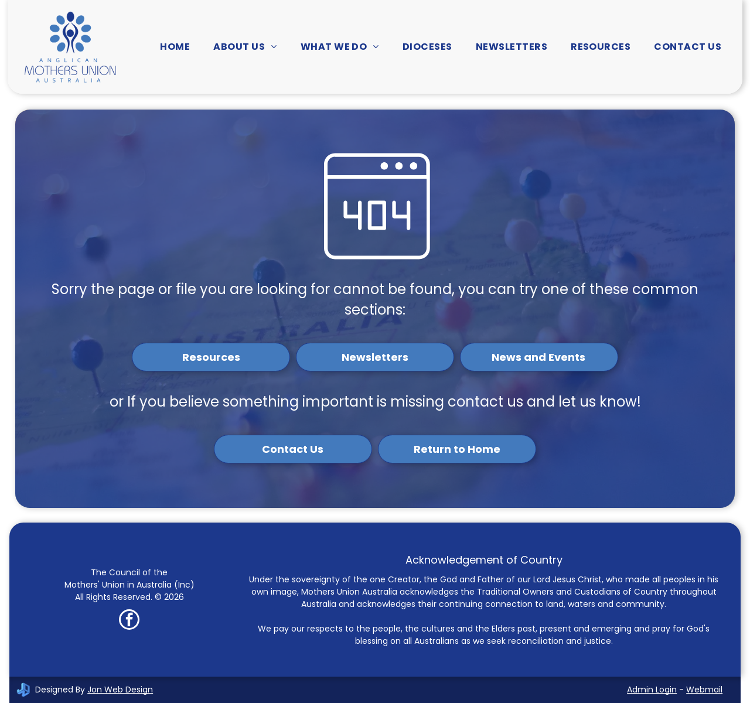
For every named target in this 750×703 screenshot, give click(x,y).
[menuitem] (175, 46)
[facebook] (129, 621)
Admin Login (652, 689)
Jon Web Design (120, 689)
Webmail (704, 689)
